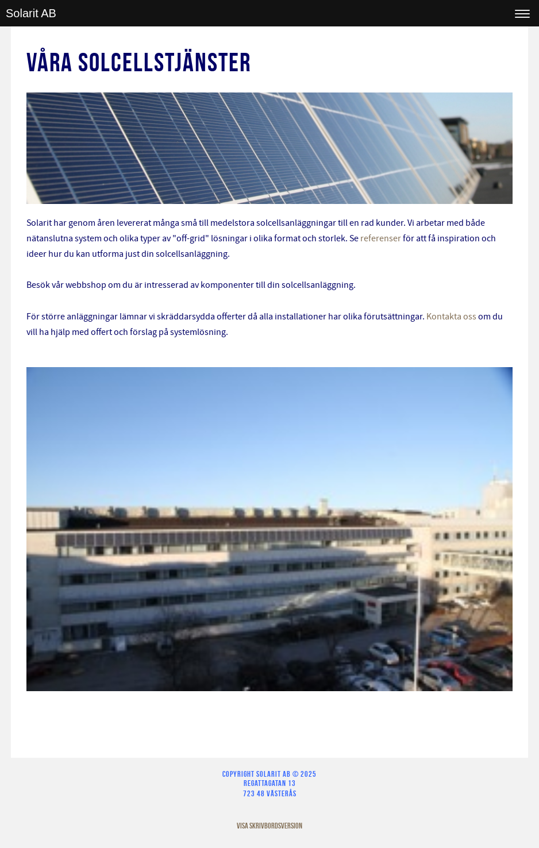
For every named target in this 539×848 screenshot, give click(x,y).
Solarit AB (31, 13)
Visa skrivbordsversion (269, 825)
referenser (380, 238)
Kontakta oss (451, 316)
